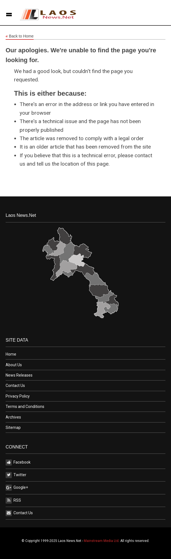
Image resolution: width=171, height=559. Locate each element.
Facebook (18, 462)
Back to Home (20, 36)
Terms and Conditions (25, 406)
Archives (13, 417)
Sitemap (13, 427)
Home (11, 354)
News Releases (19, 375)
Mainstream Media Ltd (101, 541)
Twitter (16, 475)
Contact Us (15, 385)
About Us (14, 365)
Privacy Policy (18, 396)
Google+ (17, 488)
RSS (13, 500)
